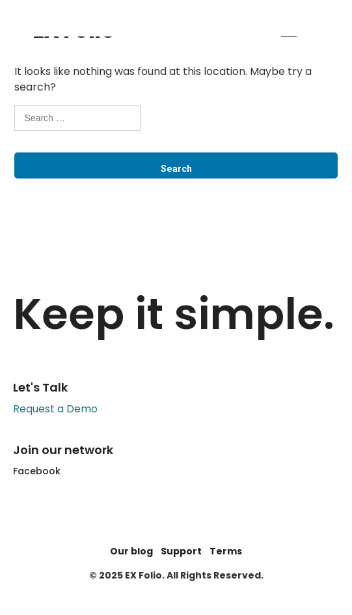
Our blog (131, 551)
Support (181, 551)
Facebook (37, 471)
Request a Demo (55, 408)
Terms (226, 551)
